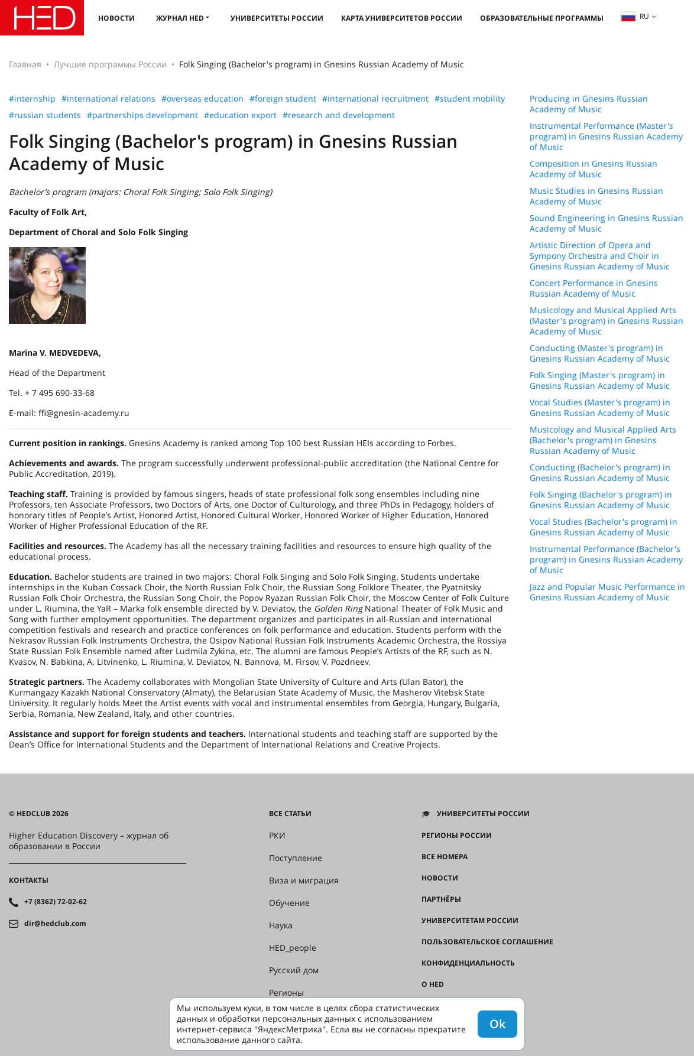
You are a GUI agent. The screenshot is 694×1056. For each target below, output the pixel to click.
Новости (116, 18)
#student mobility (469, 98)
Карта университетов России (401, 18)
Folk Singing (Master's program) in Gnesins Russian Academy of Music (600, 380)
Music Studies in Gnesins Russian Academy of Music (596, 196)
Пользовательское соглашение (487, 942)
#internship (32, 98)
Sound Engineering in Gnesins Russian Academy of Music (606, 223)
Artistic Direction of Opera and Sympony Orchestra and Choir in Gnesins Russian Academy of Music (600, 256)
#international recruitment (375, 98)
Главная (25, 64)
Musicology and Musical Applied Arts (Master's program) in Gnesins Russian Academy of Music (606, 321)
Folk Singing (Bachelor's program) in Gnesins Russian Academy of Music (601, 500)
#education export (240, 115)
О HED (432, 984)
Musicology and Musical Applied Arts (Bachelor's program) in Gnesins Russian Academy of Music (603, 440)
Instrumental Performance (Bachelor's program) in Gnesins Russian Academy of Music (606, 560)
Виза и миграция (304, 880)
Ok (497, 1024)
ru (635, 16)
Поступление (295, 858)
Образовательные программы (542, 18)
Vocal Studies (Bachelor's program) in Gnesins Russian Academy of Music (603, 527)
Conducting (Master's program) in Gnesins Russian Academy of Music (600, 353)
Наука (281, 925)
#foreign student (282, 98)
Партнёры (441, 899)
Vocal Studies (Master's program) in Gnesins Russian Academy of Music (600, 407)
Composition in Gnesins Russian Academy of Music (593, 169)
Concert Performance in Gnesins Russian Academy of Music (594, 288)
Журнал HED (180, 18)
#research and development (339, 115)
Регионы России (456, 835)
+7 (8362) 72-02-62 (55, 901)
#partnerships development (142, 115)
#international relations (108, 98)
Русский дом (294, 970)
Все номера (444, 857)
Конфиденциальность (468, 963)
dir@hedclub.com (55, 923)
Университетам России (469, 920)
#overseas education (202, 98)
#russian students (45, 115)
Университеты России (277, 18)
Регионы (286, 992)
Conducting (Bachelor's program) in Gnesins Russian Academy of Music (600, 472)
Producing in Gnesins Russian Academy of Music (589, 104)
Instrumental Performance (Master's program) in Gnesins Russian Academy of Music (606, 136)
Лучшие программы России (110, 64)
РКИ (277, 835)
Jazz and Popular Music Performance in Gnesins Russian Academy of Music (607, 592)
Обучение (289, 903)
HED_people (292, 948)
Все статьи (290, 813)
